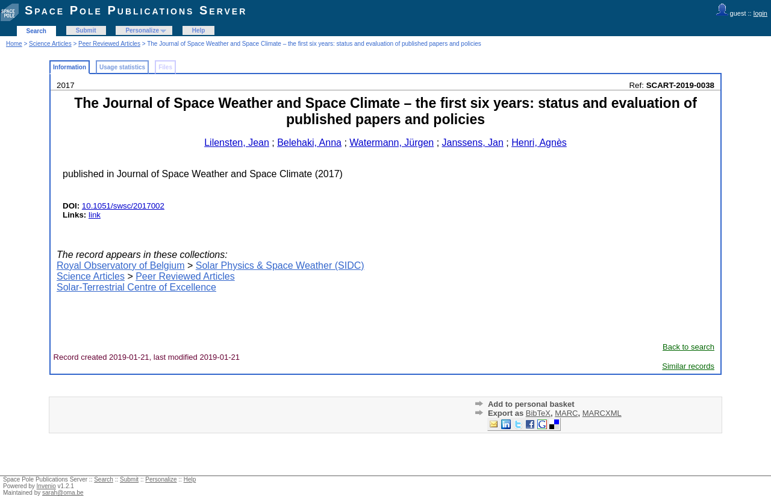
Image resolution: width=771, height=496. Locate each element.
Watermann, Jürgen (391, 142)
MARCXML (602, 413)
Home (14, 43)
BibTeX (538, 413)
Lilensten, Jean (236, 142)
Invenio (46, 486)
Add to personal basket (531, 404)
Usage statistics (122, 67)
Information (69, 67)
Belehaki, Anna (309, 142)
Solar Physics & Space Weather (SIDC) (280, 265)
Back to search (688, 346)
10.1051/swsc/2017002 (123, 205)
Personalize (142, 30)
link (95, 214)
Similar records (688, 366)
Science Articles (50, 43)
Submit (86, 30)
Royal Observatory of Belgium (121, 265)
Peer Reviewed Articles (109, 43)
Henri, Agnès (539, 142)
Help (198, 30)
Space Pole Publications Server (136, 10)
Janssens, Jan (473, 142)
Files (165, 67)
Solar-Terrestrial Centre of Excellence (136, 287)
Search (36, 31)
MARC (566, 413)
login (760, 13)
